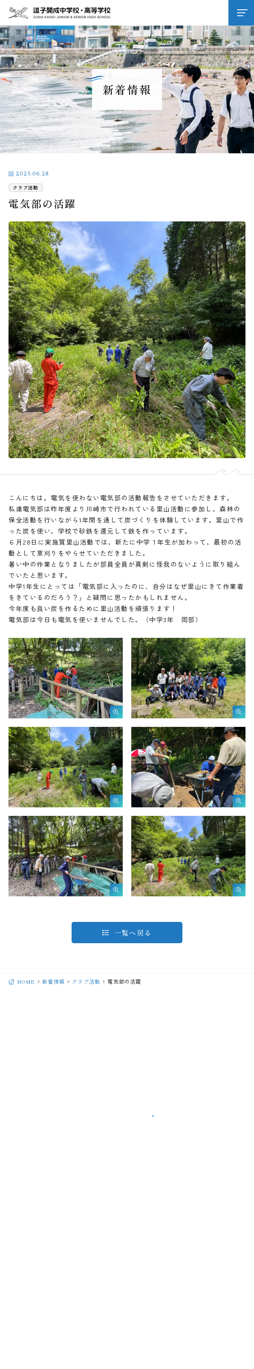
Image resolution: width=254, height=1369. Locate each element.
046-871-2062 (101, 1096)
